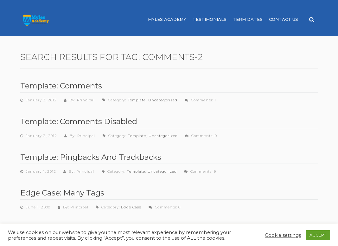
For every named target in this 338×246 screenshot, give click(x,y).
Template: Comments (61, 85)
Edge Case (131, 207)
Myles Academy (167, 19)
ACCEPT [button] (317, 234)
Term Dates (248, 19)
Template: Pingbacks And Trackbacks (90, 157)
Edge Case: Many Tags (62, 192)
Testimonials (209, 19)
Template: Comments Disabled (78, 121)
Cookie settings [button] (283, 235)
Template (137, 100)
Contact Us (283, 19)
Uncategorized (162, 100)
